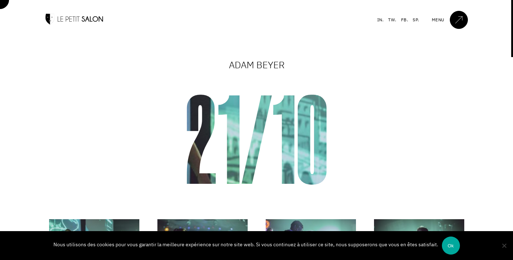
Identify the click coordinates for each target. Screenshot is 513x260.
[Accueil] (74, 23)
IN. (380, 19)
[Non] (504, 245)
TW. (392, 19)
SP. (416, 19)
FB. (404, 19)
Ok (451, 245)
